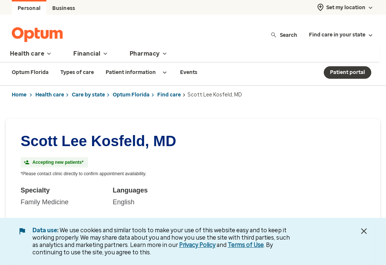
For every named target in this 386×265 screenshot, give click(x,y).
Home (19, 95)
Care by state (88, 95)
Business (63, 8)
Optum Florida (131, 95)
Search (283, 34)
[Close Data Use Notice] (363, 231)
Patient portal (347, 72)
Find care (169, 95)
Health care (49, 95)
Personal (29, 8)
